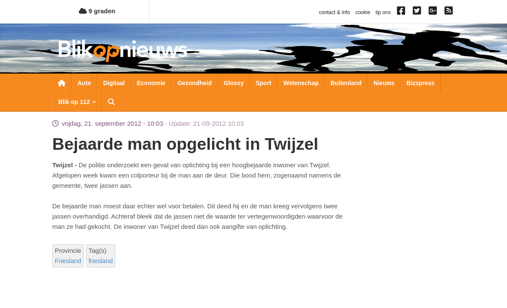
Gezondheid (194, 83)
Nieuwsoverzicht (61, 83)
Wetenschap (301, 83)
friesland (101, 260)
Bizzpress (420, 83)
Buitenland (346, 83)
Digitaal (114, 83)
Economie (151, 83)
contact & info (334, 12)
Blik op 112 (77, 101)
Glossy (234, 83)
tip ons (383, 12)
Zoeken (111, 101)
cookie (362, 12)
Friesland (68, 260)
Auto (84, 83)
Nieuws (383, 83)
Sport (263, 83)
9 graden (97, 11)
